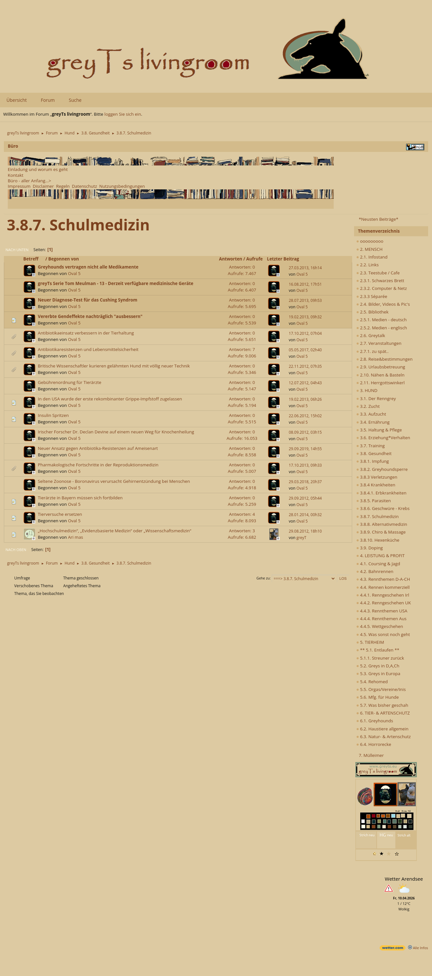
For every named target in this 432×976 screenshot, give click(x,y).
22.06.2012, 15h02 (305, 416)
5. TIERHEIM (370, 642)
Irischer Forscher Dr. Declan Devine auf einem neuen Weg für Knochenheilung (116, 432)
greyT (302, 537)
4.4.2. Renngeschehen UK (383, 603)
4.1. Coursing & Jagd (378, 564)
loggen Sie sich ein (122, 114)
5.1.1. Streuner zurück (380, 658)
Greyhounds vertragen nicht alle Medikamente (88, 267)
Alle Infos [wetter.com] (418, 947)
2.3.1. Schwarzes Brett (380, 280)
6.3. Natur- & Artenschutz (383, 736)
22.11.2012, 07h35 (305, 366)
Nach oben (15, 549)
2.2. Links (367, 265)
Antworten (230, 259)
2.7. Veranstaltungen (379, 343)
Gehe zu (263, 578)
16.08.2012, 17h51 (305, 284)
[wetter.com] (392, 949)
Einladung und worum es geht (38, 169)
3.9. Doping (369, 548)
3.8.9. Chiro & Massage (381, 532)
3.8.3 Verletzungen (376, 477)
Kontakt (15, 175)
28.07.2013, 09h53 (305, 300)
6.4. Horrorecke (373, 744)
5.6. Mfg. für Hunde (377, 697)
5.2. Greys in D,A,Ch (377, 666)
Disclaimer (43, 186)
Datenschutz (84, 186)
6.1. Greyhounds (374, 721)
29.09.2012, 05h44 (305, 498)
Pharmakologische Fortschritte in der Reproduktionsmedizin (98, 465)
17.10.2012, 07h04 (305, 333)
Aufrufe (254, 259)
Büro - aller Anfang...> (29, 181)
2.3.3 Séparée (371, 296)
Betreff (33, 259)
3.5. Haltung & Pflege (379, 430)
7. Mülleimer (371, 755)
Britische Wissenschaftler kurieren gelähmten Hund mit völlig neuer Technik (114, 366)
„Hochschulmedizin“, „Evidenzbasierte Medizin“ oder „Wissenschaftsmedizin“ (114, 531)
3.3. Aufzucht (371, 414)
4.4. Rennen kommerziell (383, 587)
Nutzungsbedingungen (122, 186)
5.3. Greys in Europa (378, 673)
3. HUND (366, 390)
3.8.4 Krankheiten (375, 485)
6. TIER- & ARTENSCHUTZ (383, 713)
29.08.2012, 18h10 (305, 531)
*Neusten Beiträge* (378, 219)
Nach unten (16, 249)
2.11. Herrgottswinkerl (380, 383)
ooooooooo (369, 241)
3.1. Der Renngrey (376, 398)
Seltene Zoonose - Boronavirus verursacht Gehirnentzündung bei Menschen (114, 481)
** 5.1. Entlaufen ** (377, 650)
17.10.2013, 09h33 (305, 465)
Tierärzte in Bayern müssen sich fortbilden (80, 498)
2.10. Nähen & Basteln (380, 375)
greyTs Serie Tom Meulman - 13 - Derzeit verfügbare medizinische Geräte (115, 283)
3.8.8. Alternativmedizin (381, 524)
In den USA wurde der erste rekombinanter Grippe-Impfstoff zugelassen (110, 399)
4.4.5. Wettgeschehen (379, 626)
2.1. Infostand (371, 257)
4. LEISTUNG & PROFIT (380, 555)
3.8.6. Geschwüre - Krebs (383, 508)
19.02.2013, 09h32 (305, 317)
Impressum (19, 186)
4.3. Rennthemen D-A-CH (383, 579)
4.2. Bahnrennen (374, 571)
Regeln (63, 186)
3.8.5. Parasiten (373, 501)
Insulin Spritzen (53, 415)
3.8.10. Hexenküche (377, 540)
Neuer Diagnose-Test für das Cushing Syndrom (87, 300)
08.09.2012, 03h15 (305, 432)
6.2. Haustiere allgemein (382, 729)
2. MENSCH (369, 249)
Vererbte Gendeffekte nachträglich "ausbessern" (90, 316)
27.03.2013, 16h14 (305, 268)
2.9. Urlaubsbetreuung (380, 367)
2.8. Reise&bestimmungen (384, 359)
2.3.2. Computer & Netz (381, 288)
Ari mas (75, 537)
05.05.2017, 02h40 (305, 350)
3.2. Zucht (368, 406)
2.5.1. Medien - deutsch (381, 320)
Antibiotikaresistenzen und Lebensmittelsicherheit (88, 349)
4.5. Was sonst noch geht (383, 634)
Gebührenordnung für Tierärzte (69, 382)
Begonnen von (63, 259)
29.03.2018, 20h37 (305, 481)
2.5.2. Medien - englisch (381, 328)
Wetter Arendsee (404, 878)
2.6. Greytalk (370, 335)
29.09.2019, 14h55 (305, 448)
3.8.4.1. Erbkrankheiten (381, 493)
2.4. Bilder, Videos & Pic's (383, 304)
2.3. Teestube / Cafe (378, 273)
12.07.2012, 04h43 (305, 383)
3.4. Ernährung (373, 422)
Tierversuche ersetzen (60, 514)
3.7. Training (370, 446)
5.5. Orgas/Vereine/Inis (381, 689)
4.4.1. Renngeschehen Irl (382, 595)
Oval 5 (74, 273)
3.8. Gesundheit (374, 453)
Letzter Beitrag (283, 259)
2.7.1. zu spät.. (372, 351)
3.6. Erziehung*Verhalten (383, 437)
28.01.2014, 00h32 (305, 514)
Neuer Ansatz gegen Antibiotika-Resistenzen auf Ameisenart (98, 448)
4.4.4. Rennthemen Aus (381, 618)
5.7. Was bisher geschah (382, 705)
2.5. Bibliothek (372, 312)
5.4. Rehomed (372, 681)
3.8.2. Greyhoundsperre (382, 469)
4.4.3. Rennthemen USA (381, 611)
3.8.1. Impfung (372, 461)
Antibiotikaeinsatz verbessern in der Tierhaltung (86, 333)
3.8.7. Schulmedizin (377, 516)
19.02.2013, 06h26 (305, 399)
